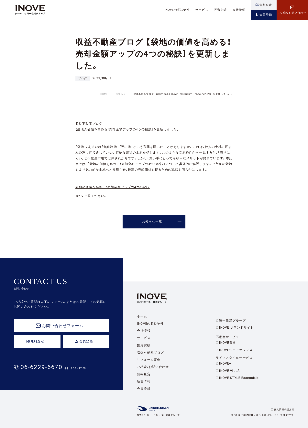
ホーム (142, 316)
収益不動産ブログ (150, 352)
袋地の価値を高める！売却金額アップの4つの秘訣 (112, 187)
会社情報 (143, 331)
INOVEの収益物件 (150, 323)
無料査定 (143, 374)
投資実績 (143, 345)
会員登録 (143, 388)
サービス (143, 338)
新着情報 (143, 381)
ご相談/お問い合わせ (153, 367)
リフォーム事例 (148, 360)
